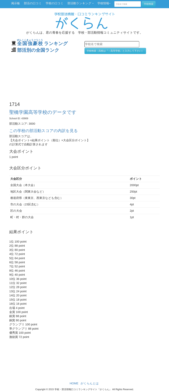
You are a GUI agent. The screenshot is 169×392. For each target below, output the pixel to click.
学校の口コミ (55, 3)
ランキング (42, 43)
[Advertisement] (84, 76)
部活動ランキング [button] (80, 3)
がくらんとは (90, 383)
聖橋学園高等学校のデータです (42, 112)
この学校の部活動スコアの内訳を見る (43, 130)
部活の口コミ (33, 3)
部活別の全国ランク (38, 50)
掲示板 (15, 3)
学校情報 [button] (103, 3)
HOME (74, 383)
